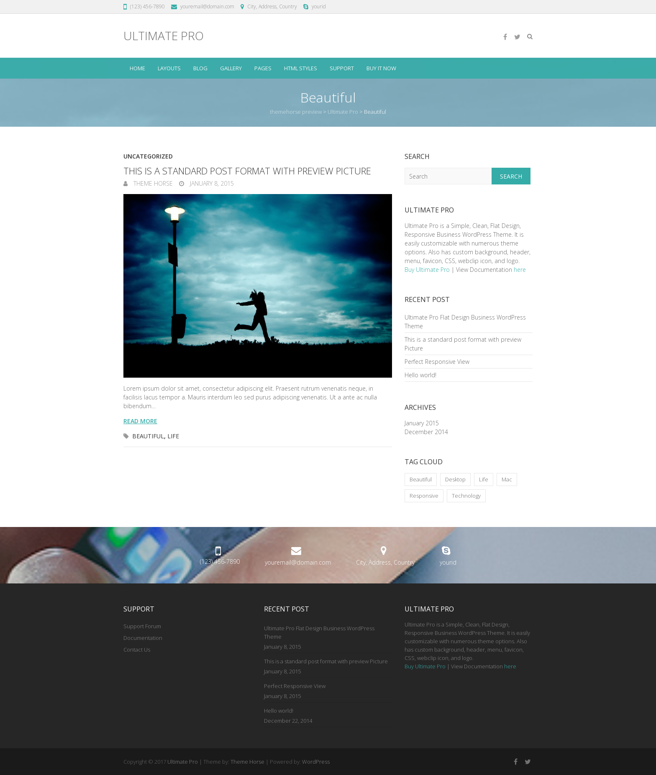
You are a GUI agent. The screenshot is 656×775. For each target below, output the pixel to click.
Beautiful (148, 436)
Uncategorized (148, 156)
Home (137, 68)
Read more (140, 421)
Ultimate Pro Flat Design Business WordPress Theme (319, 632)
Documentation (142, 638)
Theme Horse (152, 183)
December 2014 (426, 432)
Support (342, 68)
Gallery (231, 68)
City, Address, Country (272, 6)
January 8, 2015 (211, 183)
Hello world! (420, 375)
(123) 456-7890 (147, 6)
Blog (200, 68)
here (520, 270)
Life (173, 436)
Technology (466, 495)
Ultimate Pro (163, 35)
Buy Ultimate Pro (427, 270)
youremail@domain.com (207, 6)
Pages (263, 68)
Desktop (455, 479)
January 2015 (422, 423)
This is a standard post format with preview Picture (247, 170)
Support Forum (142, 626)
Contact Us (136, 649)
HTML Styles (300, 68)
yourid (319, 6)
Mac (507, 479)
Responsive (424, 495)
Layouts (169, 68)
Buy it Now (381, 68)
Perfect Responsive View (437, 362)
